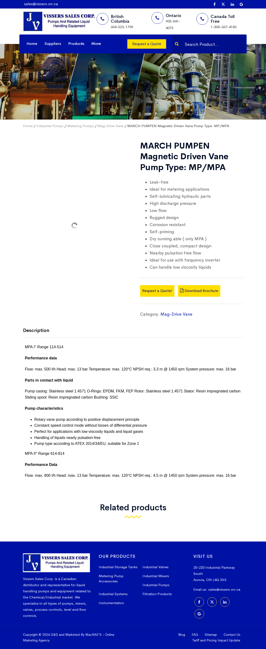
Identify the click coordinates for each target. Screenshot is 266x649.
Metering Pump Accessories (111, 578)
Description (36, 330)
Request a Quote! (157, 290)
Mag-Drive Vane (111, 126)
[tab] (39, 331)
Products (76, 43)
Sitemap (211, 634)
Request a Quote (146, 43)
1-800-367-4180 (223, 27)
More (96, 43)
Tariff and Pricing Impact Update (216, 640)
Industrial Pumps (49, 126)
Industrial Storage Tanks (118, 567)
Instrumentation (111, 603)
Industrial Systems (113, 594)
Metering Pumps (80, 126)
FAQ (195, 634)
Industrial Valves (155, 567)
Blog (181, 634)
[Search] (177, 44)
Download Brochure (199, 290)
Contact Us (232, 634)
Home (32, 43)
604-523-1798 (122, 27)
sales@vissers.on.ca (41, 3)
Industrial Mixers (155, 576)
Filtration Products (157, 594)
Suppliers (52, 43)
